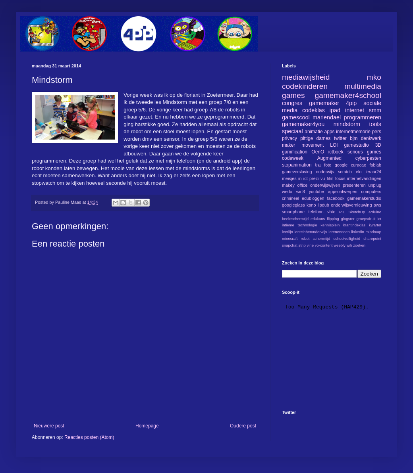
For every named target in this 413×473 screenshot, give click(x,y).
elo (358, 171)
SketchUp (356, 212)
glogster (348, 218)
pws (377, 205)
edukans (318, 218)
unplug (375, 185)
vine (310, 245)
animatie (313, 131)
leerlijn (287, 232)
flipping (333, 218)
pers (376, 131)
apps (329, 131)
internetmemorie (353, 131)
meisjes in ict (295, 178)
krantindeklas (354, 225)
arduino (375, 212)
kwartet (375, 225)
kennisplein (330, 225)
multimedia (362, 86)
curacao (358, 165)
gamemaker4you (303, 124)
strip (302, 245)
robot (305, 238)
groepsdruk (366, 218)
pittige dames (315, 138)
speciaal (292, 131)
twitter (340, 138)
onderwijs (325, 171)
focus (340, 178)
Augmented (329, 158)
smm (375, 110)
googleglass (293, 205)
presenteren (354, 185)
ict (379, 218)
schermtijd (321, 238)
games (293, 95)
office (302, 185)
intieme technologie (299, 225)
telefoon (315, 211)
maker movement (303, 145)
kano (311, 205)
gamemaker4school (348, 95)
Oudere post (243, 426)
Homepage (147, 426)
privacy (289, 138)
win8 (300, 191)
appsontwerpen (342, 191)
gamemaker (324, 103)
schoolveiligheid (346, 238)
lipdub (323, 205)
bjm (353, 138)
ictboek (336, 152)
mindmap (373, 232)
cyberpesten (368, 158)
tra (318, 165)
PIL (342, 212)
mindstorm (347, 124)
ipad (335, 110)
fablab (375, 165)
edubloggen (313, 198)
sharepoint (372, 238)
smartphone (293, 211)
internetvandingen (364, 178)
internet (354, 110)
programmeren (362, 117)
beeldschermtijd (295, 218)
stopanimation (297, 165)
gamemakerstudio (364, 198)
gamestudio (356, 145)
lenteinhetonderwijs (310, 232)
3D (378, 145)
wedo (287, 191)
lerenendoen (338, 232)
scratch (345, 171)
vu (322, 178)
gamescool (296, 117)
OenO (317, 152)
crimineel (290, 198)
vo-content (324, 245)
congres (292, 103)
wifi (349, 245)
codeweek (292, 158)
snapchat (289, 245)
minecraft (289, 238)
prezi (313, 178)
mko (374, 77)
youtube (316, 191)
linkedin (357, 232)
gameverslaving (297, 171)
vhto (331, 211)
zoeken (359, 245)
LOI (334, 145)
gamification (294, 152)
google (341, 165)
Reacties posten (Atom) (89, 437)
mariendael (327, 117)
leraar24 (373, 171)
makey (288, 185)
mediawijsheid (306, 77)
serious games (364, 152)
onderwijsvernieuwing (351, 205)
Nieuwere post (49, 426)
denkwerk (371, 138)
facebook (335, 198)
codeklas (313, 110)
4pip (351, 103)
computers (371, 191)
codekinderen (305, 86)
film (330, 178)
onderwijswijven (325, 185)
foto (327, 165)
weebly (339, 245)
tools (375, 124)
